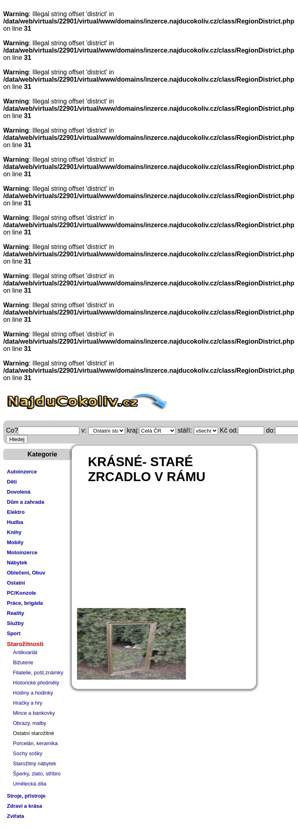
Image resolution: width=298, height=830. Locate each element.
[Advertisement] (180, 549)
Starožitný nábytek (34, 763)
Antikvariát (25, 652)
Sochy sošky (27, 753)
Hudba (15, 522)
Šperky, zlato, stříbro (36, 774)
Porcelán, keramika (35, 743)
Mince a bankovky (34, 713)
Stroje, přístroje (26, 796)
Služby (15, 623)
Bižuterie (23, 662)
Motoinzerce (22, 552)
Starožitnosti (25, 643)
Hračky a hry (27, 703)
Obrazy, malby (29, 723)
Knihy (14, 532)
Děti (12, 482)
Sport (14, 633)
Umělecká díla (29, 784)
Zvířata (15, 816)
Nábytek (17, 563)
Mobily (15, 542)
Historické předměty (36, 683)
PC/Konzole (21, 593)
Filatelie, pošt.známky (38, 672)
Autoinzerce (22, 472)
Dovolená (19, 492)
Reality (15, 613)
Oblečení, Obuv (26, 573)
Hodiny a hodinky (33, 693)
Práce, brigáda (25, 603)
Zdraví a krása (24, 806)
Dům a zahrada (25, 502)
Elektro (16, 512)
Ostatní (16, 583)
